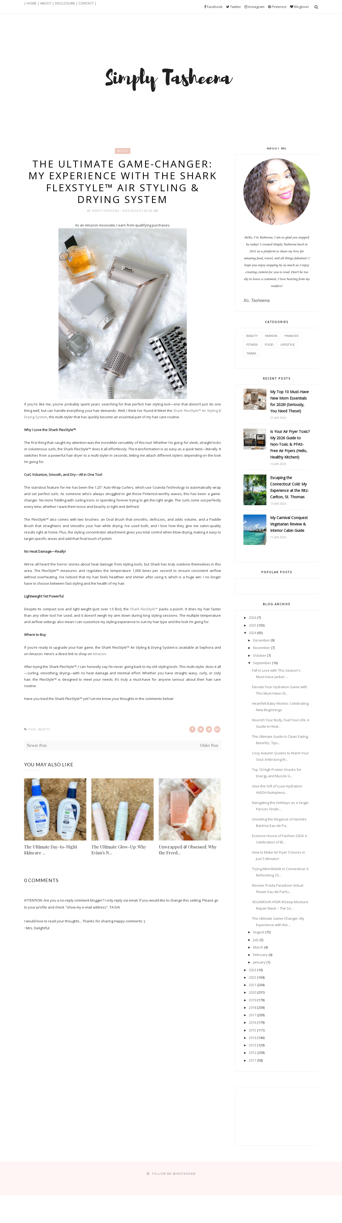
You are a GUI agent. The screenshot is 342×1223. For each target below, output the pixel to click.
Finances (291, 335)
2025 (252, 625)
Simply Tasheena (106, 211)
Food (269, 344)
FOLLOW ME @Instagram (174, 1174)
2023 (252, 969)
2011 (252, 1060)
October (259, 655)
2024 (252, 632)
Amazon (99, 653)
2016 (252, 1022)
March (258, 947)
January (259, 962)
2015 (252, 1030)
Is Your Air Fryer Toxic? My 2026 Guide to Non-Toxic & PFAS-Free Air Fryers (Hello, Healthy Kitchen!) (290, 444)
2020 (252, 992)
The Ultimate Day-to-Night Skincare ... (50, 849)
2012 (252, 1052)
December (261, 640)
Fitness (252, 344)
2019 (252, 1000)
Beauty (122, 151)
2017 (252, 1015)
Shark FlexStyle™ (144, 609)
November (261, 647)
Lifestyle (288, 344)
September (262, 662)
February (260, 954)
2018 (252, 1007)
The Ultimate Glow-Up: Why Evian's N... (118, 849)
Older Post (209, 745)
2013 (252, 1045)
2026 (252, 617)
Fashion (271, 335)
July (256, 939)
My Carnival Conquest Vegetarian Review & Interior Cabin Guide (289, 524)
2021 (252, 984)
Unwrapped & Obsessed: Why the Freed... (188, 849)
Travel (251, 353)
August (258, 932)
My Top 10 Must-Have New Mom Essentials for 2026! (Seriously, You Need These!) (289, 401)
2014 (252, 1037)
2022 (252, 977)
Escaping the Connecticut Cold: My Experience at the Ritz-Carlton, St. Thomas (289, 487)
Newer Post (36, 745)
